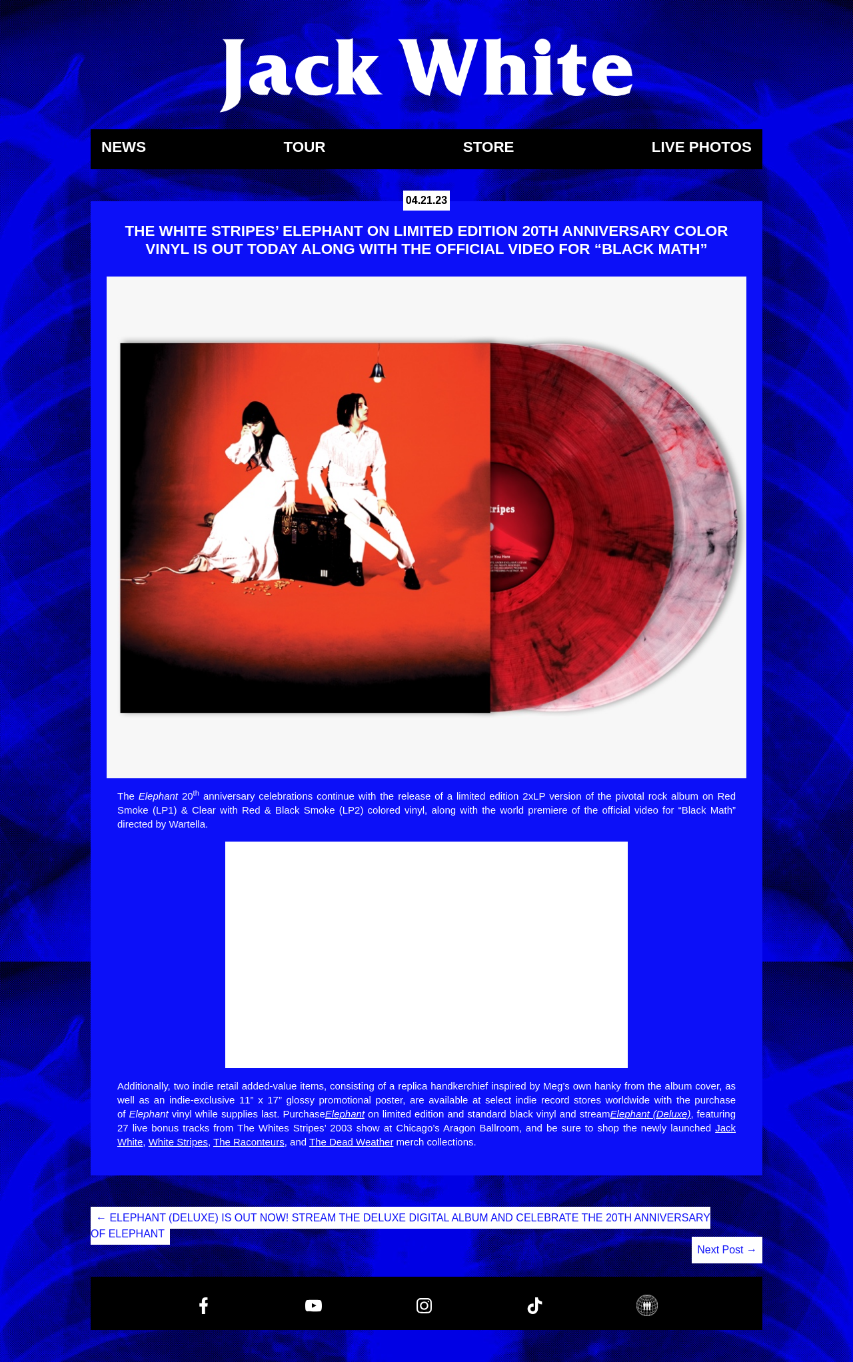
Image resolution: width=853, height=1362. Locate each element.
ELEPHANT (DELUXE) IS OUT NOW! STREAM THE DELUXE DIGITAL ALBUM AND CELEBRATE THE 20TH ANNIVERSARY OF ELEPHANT (400, 1225)
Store (488, 147)
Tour (304, 147)
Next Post (727, 1249)
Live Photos (702, 147)
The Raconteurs (249, 1141)
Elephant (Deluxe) (650, 1113)
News (123, 147)
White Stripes (178, 1141)
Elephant (345, 1113)
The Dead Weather (351, 1141)
